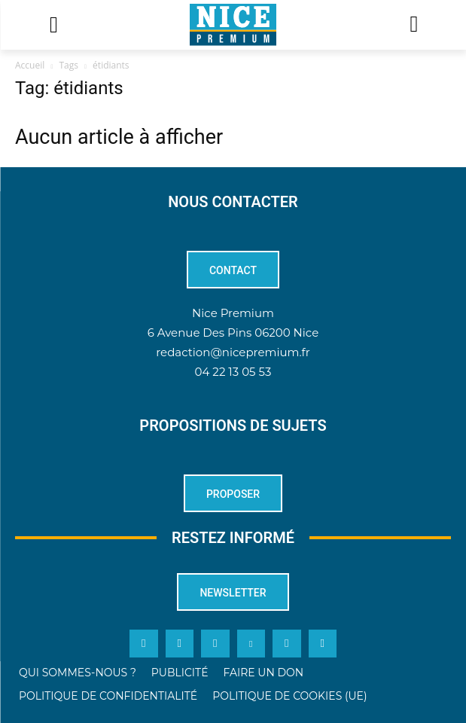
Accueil (29, 65)
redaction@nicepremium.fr (232, 352)
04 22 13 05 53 (233, 372)
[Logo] (233, 25)
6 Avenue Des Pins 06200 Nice (233, 332)
